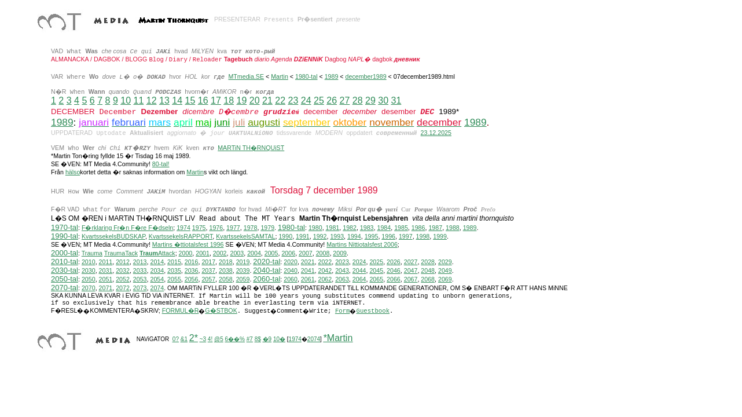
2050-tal (64, 279)
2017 (208, 261)
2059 (243, 279)
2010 (88, 261)
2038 (226, 270)
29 (370, 100)
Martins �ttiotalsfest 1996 (188, 244)
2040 (290, 270)
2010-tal (64, 261)
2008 (323, 253)
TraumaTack (121, 253)
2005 (271, 253)
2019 (243, 261)
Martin (279, 76)
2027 (411, 261)
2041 (308, 270)
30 (383, 100)
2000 (186, 253)
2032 (123, 270)
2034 (157, 270)
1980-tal (306, 76)
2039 (243, 270)
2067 (411, 279)
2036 (192, 270)
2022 (325, 261)
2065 (376, 279)
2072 (123, 287)
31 (396, 100)
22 (280, 100)
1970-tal (64, 227)
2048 (428, 270)
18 (228, 100)
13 (164, 100)
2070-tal (64, 287)
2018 (226, 261)
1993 (337, 236)
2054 (157, 279)
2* (193, 338)
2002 (220, 253)
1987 (435, 227)
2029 (445, 261)
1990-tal (64, 236)
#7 (250, 339)
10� (279, 339)
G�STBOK (221, 310)
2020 (290, 261)
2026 (394, 261)
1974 (183, 227)
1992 (320, 236)
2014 (157, 261)
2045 (376, 270)
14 (177, 100)
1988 (453, 227)
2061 (308, 279)
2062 (325, 279)
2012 (123, 261)
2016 (192, 261)
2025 (376, 261)
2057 (208, 279)
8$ (258, 339)
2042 (325, 270)
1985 (401, 227)
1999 (440, 236)
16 (203, 100)
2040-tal (266, 270)
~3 (203, 339)
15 (190, 100)
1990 (285, 236)
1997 (406, 236)
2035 (174, 270)
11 (138, 100)
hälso (72, 172)
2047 (411, 270)
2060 (290, 279)
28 (357, 100)
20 (254, 100)
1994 (354, 236)
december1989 (366, 76)
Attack (157, 253)
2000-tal (64, 252)
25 (319, 100)
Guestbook (373, 311)
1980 (315, 227)
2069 (445, 279)
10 (125, 100)
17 (216, 100)
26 (331, 100)
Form (342, 311)
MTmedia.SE (246, 76)
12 (151, 100)
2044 (359, 270)
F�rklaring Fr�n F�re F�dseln (127, 227)
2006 (288, 253)
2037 (208, 270)
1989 (332, 76)
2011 (106, 261)
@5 (218, 339)
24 (306, 100)
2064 (359, 279)
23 (293, 100)
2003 (237, 253)
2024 (359, 261)
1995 (372, 236)
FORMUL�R (180, 310)
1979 (267, 227)
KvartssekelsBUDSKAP (113, 236)
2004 (254, 253)
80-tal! (161, 163)
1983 (367, 227)
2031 (106, 270)
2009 (340, 253)
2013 (140, 261)
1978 (251, 227)
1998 (423, 236)
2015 (174, 261)
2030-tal (64, 270)
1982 (350, 227)
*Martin (338, 338)
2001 (203, 253)
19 (241, 100)
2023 (342, 261)
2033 (140, 270)
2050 (88, 279)
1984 (384, 227)
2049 (445, 270)
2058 (226, 279)
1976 (216, 227)
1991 (303, 236)
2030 (88, 270)
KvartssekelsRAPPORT (181, 236)
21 (267, 100)
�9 (267, 339)
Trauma (92, 253)
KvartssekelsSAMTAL (245, 236)
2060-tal (266, 279)
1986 (418, 227)
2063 (342, 279)
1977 (233, 227)
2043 (342, 270)
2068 (428, 279)
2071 (106, 287)
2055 (174, 279)
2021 (308, 261)
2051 (106, 279)
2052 (123, 279)
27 (344, 100)
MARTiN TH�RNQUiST (251, 147)
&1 (184, 339)
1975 (199, 227)
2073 (140, 287)
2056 (192, 279)
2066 (394, 279)
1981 (333, 227)
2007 (306, 253)
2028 (428, 261)
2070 (88, 287)
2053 (140, 279)
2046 (394, 270)
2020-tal (266, 261)
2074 (157, 287)
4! (210, 339)
